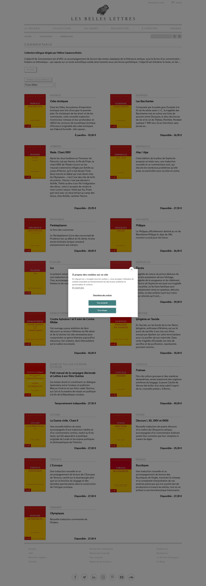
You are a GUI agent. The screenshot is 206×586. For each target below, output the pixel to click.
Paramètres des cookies (102, 295)
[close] (131, 269)
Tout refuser (102, 310)
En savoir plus (78, 288)
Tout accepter (102, 303)
